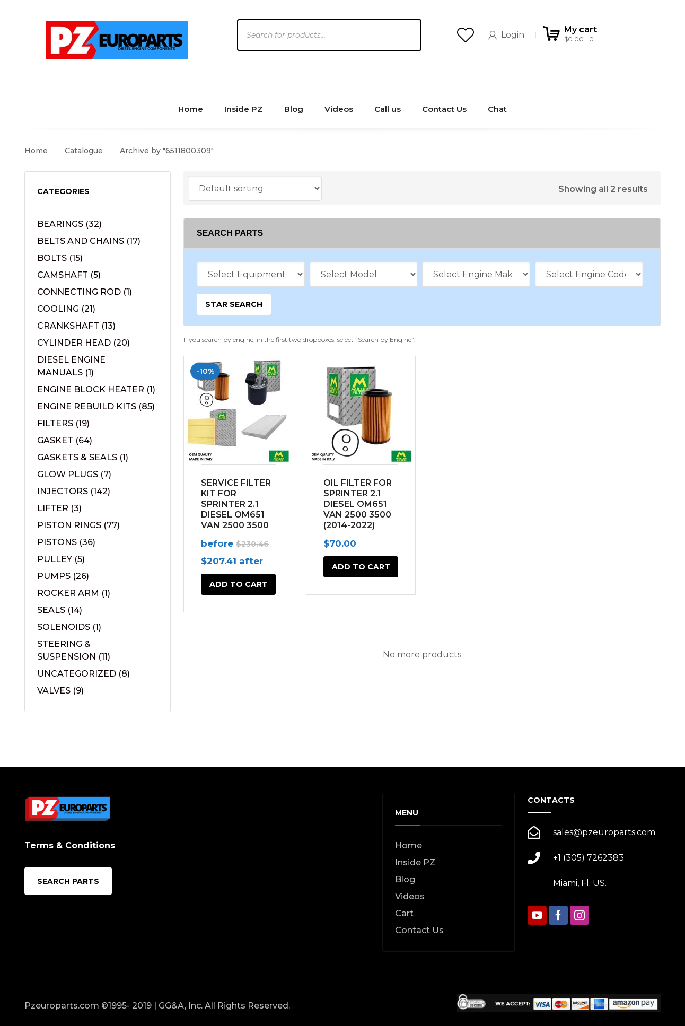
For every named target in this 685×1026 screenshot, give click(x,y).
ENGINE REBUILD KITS (96, 406)
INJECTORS (73, 491)
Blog (405, 879)
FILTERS (63, 423)
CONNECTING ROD (84, 292)
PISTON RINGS (78, 525)
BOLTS (60, 258)
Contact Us (419, 930)
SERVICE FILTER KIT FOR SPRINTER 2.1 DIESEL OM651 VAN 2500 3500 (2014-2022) (236, 509)
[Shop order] (255, 188)
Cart (404, 913)
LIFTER (59, 508)
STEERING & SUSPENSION (73, 650)
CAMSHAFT (69, 275)
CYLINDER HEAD (83, 343)
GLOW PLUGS (74, 474)
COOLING (66, 309)
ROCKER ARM (73, 593)
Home (36, 150)
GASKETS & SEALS (82, 457)
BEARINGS (69, 224)
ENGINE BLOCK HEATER (96, 389)
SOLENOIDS (69, 627)
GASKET (64, 440)
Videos (410, 896)
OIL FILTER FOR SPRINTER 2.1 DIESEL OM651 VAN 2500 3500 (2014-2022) (357, 504)
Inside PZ (415, 862)
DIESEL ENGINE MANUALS (71, 366)
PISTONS (66, 542)
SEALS (59, 610)
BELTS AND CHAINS (88, 241)
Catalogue (84, 150)
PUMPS (63, 576)
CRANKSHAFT (76, 326)
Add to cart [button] (238, 584)
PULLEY (61, 559)
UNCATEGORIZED (83, 674)
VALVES (60, 691)
